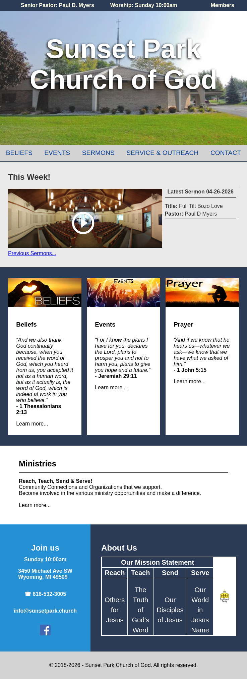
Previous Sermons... (32, 253)
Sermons (98, 152)
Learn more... (32, 424)
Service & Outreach (162, 152)
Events (57, 152)
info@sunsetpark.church (45, 611)
